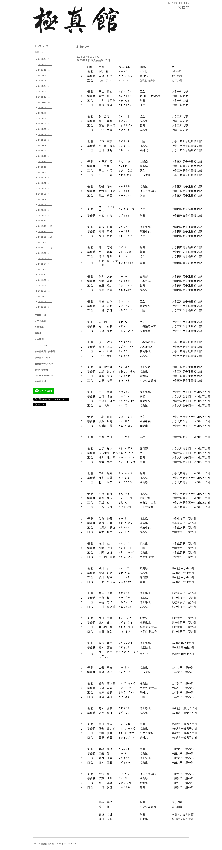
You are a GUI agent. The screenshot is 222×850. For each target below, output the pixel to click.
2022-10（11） (45, 231)
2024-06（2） (45, 124)
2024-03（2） (45, 140)
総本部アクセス (42, 357)
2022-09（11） (45, 237)
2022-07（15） (45, 248)
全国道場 (39, 327)
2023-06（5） (45, 188)
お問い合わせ (41, 370)
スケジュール (41, 345)
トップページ (41, 46)
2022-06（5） (45, 253)
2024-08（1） (45, 113)
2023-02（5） (45, 210)
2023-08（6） (45, 178)
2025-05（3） (45, 81)
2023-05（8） (45, 194)
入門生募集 (40, 321)
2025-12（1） (45, 70)
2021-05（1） (45, 296)
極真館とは (40, 315)
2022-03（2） (45, 269)
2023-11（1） (45, 161)
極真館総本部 (47, 844)
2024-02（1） (45, 145)
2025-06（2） (45, 75)
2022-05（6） (45, 258)
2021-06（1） (45, 291)
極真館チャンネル (44, 363)
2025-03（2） (45, 91)
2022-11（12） (45, 226)
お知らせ (39, 52)
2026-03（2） (45, 64)
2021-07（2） (45, 285)
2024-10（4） (45, 102)
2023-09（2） (45, 172)
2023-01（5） (45, 215)
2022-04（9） (45, 264)
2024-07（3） (45, 118)
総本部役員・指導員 (45, 351)
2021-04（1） (45, 302)
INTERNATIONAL (44, 375)
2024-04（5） (45, 134)
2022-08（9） (45, 242)
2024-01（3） (45, 151)
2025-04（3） (45, 86)
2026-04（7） (45, 59)
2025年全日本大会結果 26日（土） (97, 60)
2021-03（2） (45, 307)
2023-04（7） (45, 199)
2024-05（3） (45, 129)
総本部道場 (40, 381)
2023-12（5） (45, 156)
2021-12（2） (45, 275)
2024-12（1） (45, 97)
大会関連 (39, 339)
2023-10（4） (45, 167)
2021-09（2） (45, 280)
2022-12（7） (45, 221)
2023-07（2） (45, 183)
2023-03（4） (45, 205)
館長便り (39, 333)
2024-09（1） (45, 108)
